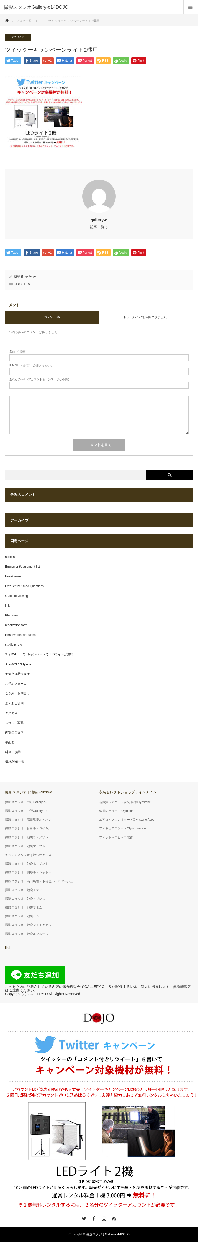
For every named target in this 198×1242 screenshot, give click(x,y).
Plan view (11, 615)
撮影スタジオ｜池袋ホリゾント (26, 863)
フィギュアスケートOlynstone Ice (122, 828)
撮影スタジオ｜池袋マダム (23, 907)
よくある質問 (14, 703)
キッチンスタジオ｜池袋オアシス (28, 855)
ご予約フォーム (16, 683)
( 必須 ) (17, 351)
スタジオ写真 (14, 723)
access (10, 557)
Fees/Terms (13, 576)
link (7, 605)
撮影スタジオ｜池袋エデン (23, 890)
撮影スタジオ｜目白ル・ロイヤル (28, 828)
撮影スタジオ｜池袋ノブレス (25, 899)
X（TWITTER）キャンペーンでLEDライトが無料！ (40, 654)
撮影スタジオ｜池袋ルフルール (26, 934)
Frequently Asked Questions (24, 586)
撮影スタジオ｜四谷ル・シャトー (28, 872)
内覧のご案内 (14, 732)
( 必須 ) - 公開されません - (32, 365)
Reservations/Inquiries (20, 635)
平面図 (9, 742)
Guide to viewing (16, 596)
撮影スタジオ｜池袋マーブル (25, 846)
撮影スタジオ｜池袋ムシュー (25, 916)
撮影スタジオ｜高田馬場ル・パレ (28, 819)
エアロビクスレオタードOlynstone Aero (126, 819)
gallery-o (99, 220)
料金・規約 (13, 752)
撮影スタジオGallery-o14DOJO (107, 1234)
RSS (113, 1217)
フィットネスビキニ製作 (116, 837)
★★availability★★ (18, 664)
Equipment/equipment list (22, 566)
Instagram (103, 1217)
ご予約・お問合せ (17, 693)
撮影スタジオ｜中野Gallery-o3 (26, 811)
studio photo (13, 644)
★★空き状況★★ (17, 674)
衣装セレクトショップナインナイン (128, 792)
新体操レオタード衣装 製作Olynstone (125, 802)
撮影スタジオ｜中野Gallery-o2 (26, 802)
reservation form (16, 625)
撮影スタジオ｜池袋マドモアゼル (28, 925)
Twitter (83, 1217)
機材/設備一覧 (14, 762)
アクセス (11, 713)
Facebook (93, 1217)
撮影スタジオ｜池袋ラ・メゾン (26, 837)
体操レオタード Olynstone (117, 811)
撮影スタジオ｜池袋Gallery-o (28, 792)
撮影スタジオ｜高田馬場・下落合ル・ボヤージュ (39, 881)
